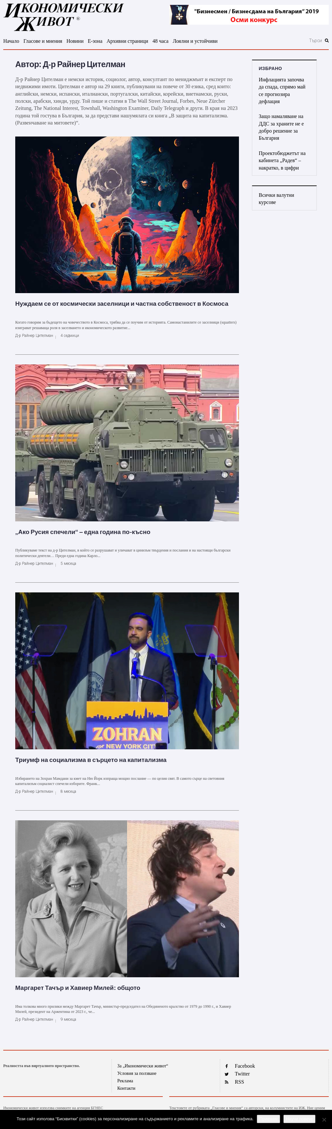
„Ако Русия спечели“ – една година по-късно (82, 532)
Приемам (268, 1118)
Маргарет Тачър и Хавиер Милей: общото (77, 987)
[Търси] (285, 40)
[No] (324, 1119)
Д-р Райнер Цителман (34, 335)
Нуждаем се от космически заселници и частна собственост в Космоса (121, 303)
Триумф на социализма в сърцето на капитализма (91, 759)
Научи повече (299, 1118)
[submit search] (327, 40)
